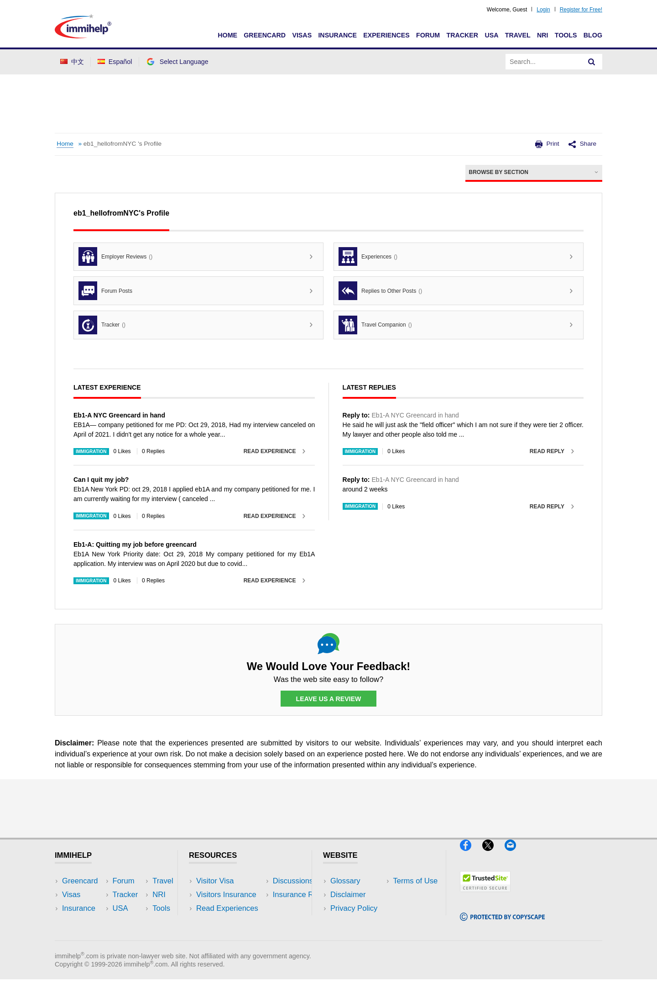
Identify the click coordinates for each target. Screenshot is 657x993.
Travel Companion (375, 325)
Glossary (345, 881)
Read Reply (547, 451)
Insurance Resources (232, 936)
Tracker (462, 35)
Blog (593, 35)
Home (227, 35)
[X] (493, 855)
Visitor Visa (215, 881)
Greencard (265, 35)
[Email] (515, 855)
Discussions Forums (230, 922)
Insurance (337, 35)
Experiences (386, 35)
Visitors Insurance (226, 894)
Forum (428, 35)
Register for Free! (581, 9)
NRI (542, 35)
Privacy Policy (353, 908)
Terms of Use (352, 922)
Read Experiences (227, 908)
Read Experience (270, 451)
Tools (566, 35)
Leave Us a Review (328, 698)
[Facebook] (471, 855)
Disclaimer (348, 894)
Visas (302, 35)
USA (491, 35)
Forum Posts (105, 290)
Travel (518, 35)
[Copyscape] (502, 925)
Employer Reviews (115, 256)
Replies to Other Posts (380, 290)
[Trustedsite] (485, 895)
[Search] (592, 61)
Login (543, 9)
